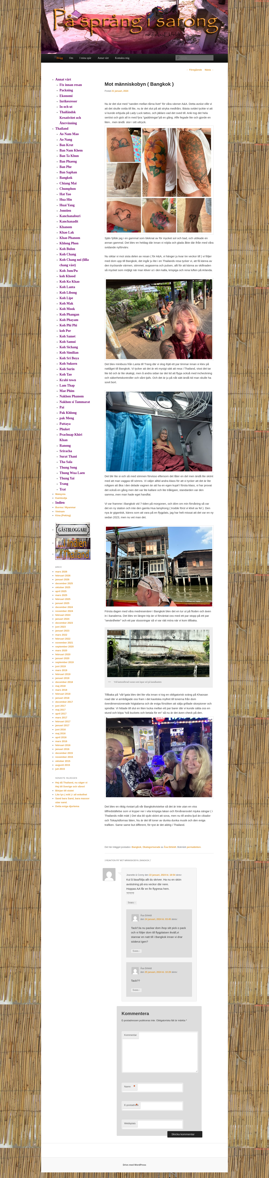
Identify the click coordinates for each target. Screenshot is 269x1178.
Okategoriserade (151, 847)
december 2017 (64, 701)
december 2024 (64, 607)
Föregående (194, 70)
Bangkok (136, 847)
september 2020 (64, 646)
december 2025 (64, 583)
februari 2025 (62, 599)
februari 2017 (62, 721)
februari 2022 (62, 638)
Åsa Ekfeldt (170, 847)
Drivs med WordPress (134, 1165)
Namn (129, 1086)
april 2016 (61, 737)
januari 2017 (62, 725)
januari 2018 (62, 698)
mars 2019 (61, 670)
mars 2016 (61, 741)
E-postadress (131, 1105)
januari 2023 (62, 630)
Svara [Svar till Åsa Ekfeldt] (136, 951)
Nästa (209, 70)
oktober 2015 (62, 761)
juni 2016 (60, 729)
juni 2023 (60, 626)
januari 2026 (62, 579)
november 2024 (64, 611)
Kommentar (130, 1035)
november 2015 (64, 757)
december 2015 (64, 753)
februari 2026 (62, 575)
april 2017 (61, 713)
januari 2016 (62, 749)
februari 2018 (62, 693)
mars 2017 (61, 717)
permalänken (194, 847)
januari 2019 (62, 678)
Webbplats (130, 1123)
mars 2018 (61, 689)
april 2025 (61, 591)
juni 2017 (60, 705)
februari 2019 (62, 674)
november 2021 (64, 642)
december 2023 (64, 622)
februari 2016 (62, 745)
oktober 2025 (62, 587)
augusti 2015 (62, 765)
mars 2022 (61, 634)
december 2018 (64, 682)
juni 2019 (60, 666)
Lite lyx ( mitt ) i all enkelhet (71, 794)
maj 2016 (60, 733)
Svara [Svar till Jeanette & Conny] (131, 902)
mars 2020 (61, 650)
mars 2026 (61, 571)
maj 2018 (60, 686)
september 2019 (64, 662)
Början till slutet (64, 790)
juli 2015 (60, 769)
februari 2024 (62, 615)
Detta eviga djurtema (67, 806)
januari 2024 (62, 618)
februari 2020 (62, 654)
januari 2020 (62, 658)
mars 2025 (61, 595)
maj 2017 (60, 709)
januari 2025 (62, 603)
